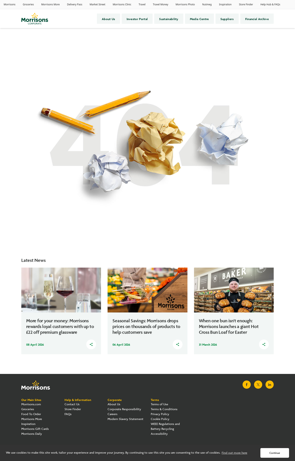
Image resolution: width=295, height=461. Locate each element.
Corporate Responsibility (124, 409)
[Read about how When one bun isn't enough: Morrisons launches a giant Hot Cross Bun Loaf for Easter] (234, 304)
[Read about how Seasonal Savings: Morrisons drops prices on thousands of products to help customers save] (147, 304)
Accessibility (159, 434)
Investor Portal (137, 18)
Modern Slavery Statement (125, 419)
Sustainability (168, 18)
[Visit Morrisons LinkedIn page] (270, 384)
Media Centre (199, 18)
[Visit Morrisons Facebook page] (247, 384)
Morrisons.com (31, 404)
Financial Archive (257, 18)
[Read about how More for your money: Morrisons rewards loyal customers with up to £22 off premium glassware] (61, 304)
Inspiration (28, 424)
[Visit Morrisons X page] (258, 384)
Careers (112, 414)
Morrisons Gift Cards (35, 429)
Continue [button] (274, 453)
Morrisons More (31, 419)
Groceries (27, 409)
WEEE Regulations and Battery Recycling (165, 426)
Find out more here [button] (234, 453)
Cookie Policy (160, 419)
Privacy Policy (160, 414)
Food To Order (31, 414)
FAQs (68, 414)
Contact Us (72, 404)
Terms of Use (159, 404)
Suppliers (227, 18)
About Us (108, 18)
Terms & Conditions (164, 409)
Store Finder (73, 409)
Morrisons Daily (31, 434)
